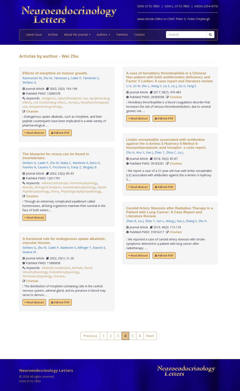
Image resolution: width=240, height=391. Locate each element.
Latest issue (34, 34)
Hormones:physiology (37, 276)
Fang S (191, 86)
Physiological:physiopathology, (81, 191)
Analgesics (49, 98)
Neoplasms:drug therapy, (46, 107)
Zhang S (191, 221)
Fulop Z (76, 167)
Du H (181, 86)
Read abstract (34, 132)
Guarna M (29, 252)
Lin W (136, 86)
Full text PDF (60, 132)
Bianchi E (99, 248)
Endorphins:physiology (64, 272)
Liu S (166, 86)
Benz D (95, 163)
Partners (122, 34)
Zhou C (171, 152)
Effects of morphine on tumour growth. (55, 73)
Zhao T (160, 152)
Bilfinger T (84, 248)
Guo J (180, 221)
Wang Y (156, 86)
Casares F (44, 167)
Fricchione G (61, 167)
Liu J (174, 86)
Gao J (149, 152)
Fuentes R (29, 167)
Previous (90, 335)
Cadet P (76, 78)
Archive (53, 34)
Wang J (170, 221)
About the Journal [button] (77, 34)
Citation (32, 111)
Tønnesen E (91, 78)
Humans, (59, 276)
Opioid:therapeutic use (73, 98)
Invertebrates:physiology (79, 187)
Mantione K (80, 163)
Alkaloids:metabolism (56, 268)
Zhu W (47, 78)
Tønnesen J (61, 78)
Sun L (160, 221)
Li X (128, 86)
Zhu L (146, 86)
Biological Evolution (48, 187)
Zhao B (131, 221)
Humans (73, 102)
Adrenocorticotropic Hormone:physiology (69, 183)
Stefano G (29, 82)
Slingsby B (89, 167)
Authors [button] (103, 34)
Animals (27, 187)
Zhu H (130, 152)
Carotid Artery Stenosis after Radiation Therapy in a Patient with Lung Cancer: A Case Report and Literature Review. (169, 212)
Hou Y (140, 152)
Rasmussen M (32, 78)
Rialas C (65, 163)
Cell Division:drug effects (49, 102)
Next (150, 335)
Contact (139, 34)
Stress (55, 191)
